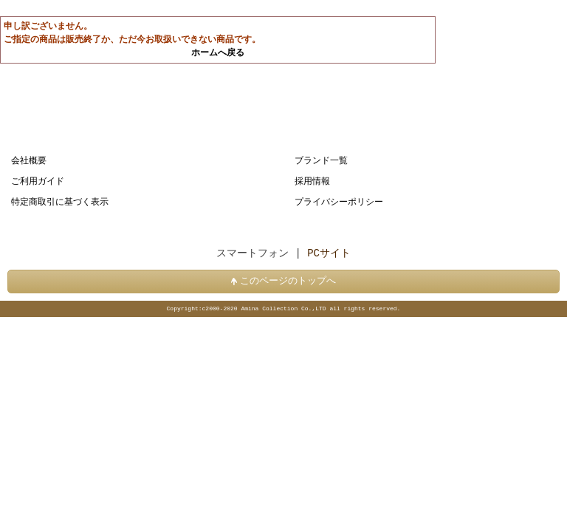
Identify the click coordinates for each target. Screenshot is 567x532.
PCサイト (329, 254)
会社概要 (29, 160)
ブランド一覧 (321, 160)
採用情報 (312, 181)
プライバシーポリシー (339, 202)
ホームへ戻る (217, 53)
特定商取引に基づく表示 (60, 202)
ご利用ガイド (37, 181)
